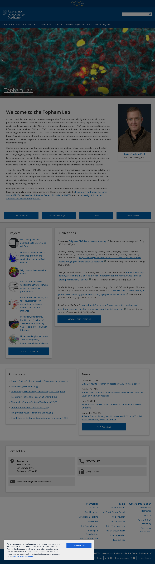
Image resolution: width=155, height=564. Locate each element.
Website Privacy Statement (22, 556)
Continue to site (78, 545)
